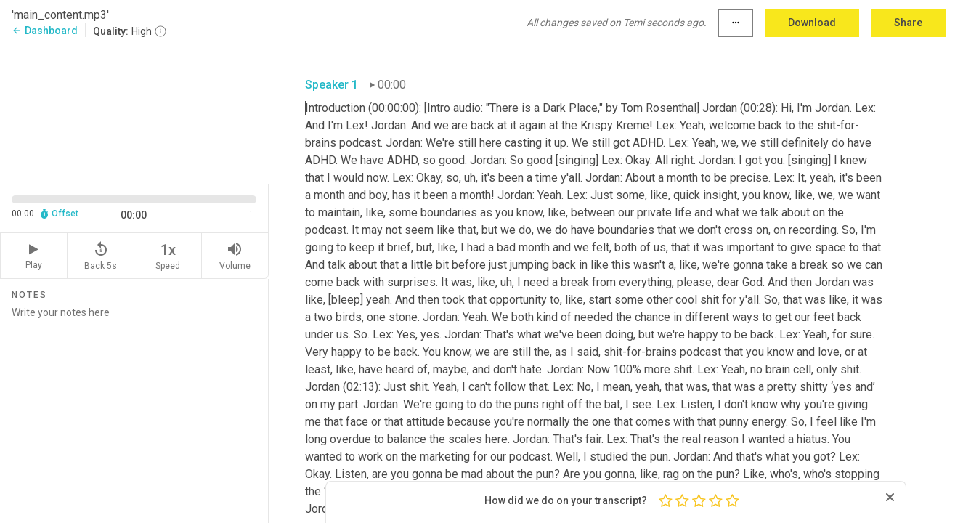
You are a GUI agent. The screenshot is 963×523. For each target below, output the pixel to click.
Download (812, 22)
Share (908, 22)
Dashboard (45, 30)
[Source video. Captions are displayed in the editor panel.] (134, 113)
